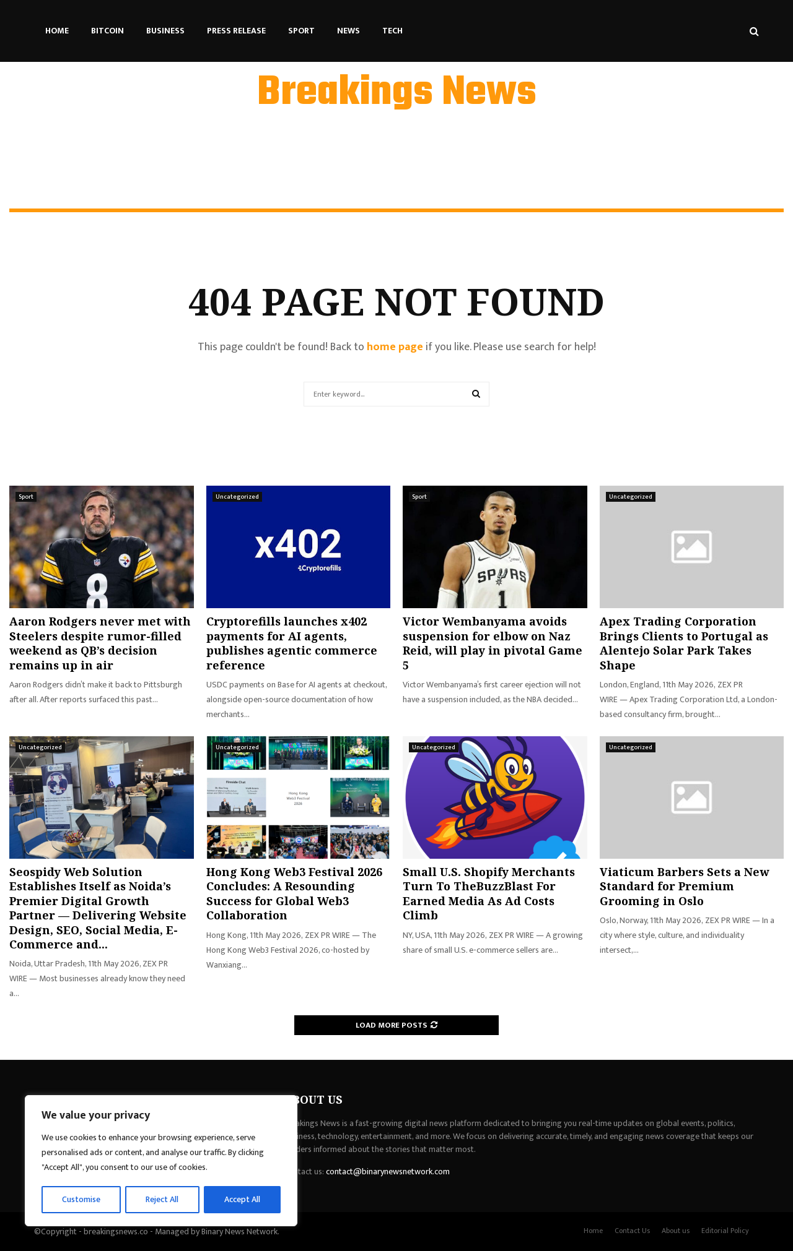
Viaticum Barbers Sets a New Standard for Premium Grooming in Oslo (684, 886)
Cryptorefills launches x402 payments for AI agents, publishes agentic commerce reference (291, 643)
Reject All (163, 1199)
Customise (81, 1199)
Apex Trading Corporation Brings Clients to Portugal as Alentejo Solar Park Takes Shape (684, 643)
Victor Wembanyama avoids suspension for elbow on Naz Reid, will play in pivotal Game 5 (492, 643)
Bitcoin (107, 31)
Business (165, 31)
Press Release (236, 31)
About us (676, 1230)
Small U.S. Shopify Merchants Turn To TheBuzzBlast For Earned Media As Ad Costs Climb (489, 893)
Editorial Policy (725, 1230)
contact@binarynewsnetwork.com (388, 1171)
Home (57, 31)
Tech (392, 31)
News (348, 31)
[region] (161, 1161)
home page (395, 347)
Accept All (242, 1199)
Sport (301, 31)
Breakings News (397, 93)
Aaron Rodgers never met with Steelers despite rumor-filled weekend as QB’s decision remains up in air (100, 643)
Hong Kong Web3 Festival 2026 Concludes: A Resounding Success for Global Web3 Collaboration (294, 893)
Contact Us (632, 1230)
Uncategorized (237, 497)
